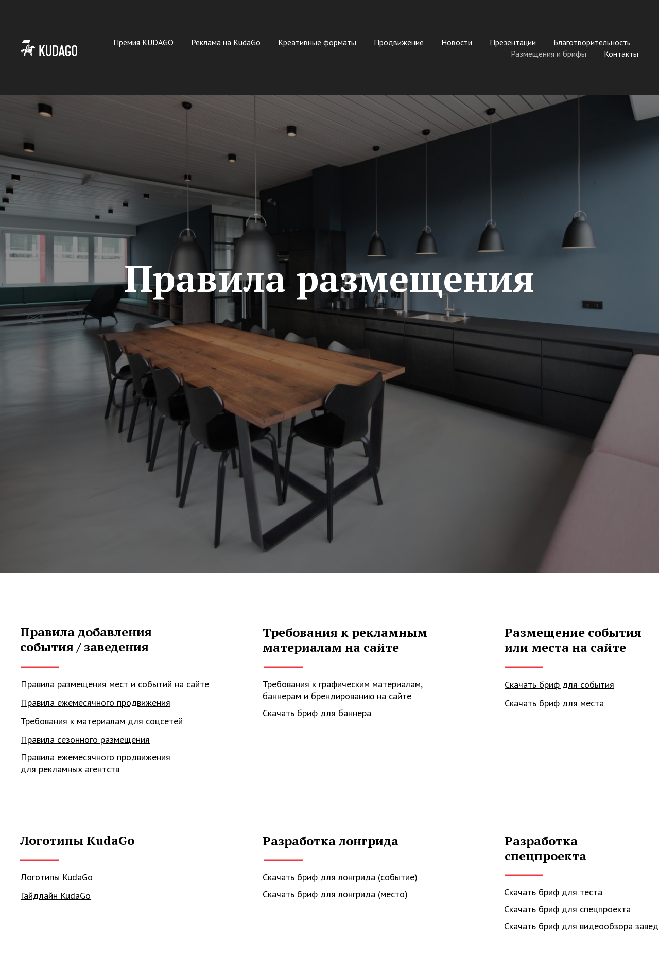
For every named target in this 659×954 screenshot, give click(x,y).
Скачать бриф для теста (553, 892)
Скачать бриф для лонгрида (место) (335, 894)
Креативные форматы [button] (317, 42)
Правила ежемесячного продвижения (95, 757)
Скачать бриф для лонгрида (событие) (340, 877)
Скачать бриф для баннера (317, 713)
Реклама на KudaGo (226, 42)
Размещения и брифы (548, 53)
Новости (456, 42)
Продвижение (399, 42)
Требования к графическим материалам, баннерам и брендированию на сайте (343, 690)
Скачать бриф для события (559, 684)
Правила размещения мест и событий (98, 684)
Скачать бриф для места (554, 703)
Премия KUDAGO (143, 42)
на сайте (192, 684)
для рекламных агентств (70, 769)
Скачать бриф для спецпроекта (567, 909)
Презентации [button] (513, 42)
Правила (39, 739)
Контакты (621, 53)
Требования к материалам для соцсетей (102, 721)
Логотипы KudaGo (57, 877)
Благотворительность (592, 42)
